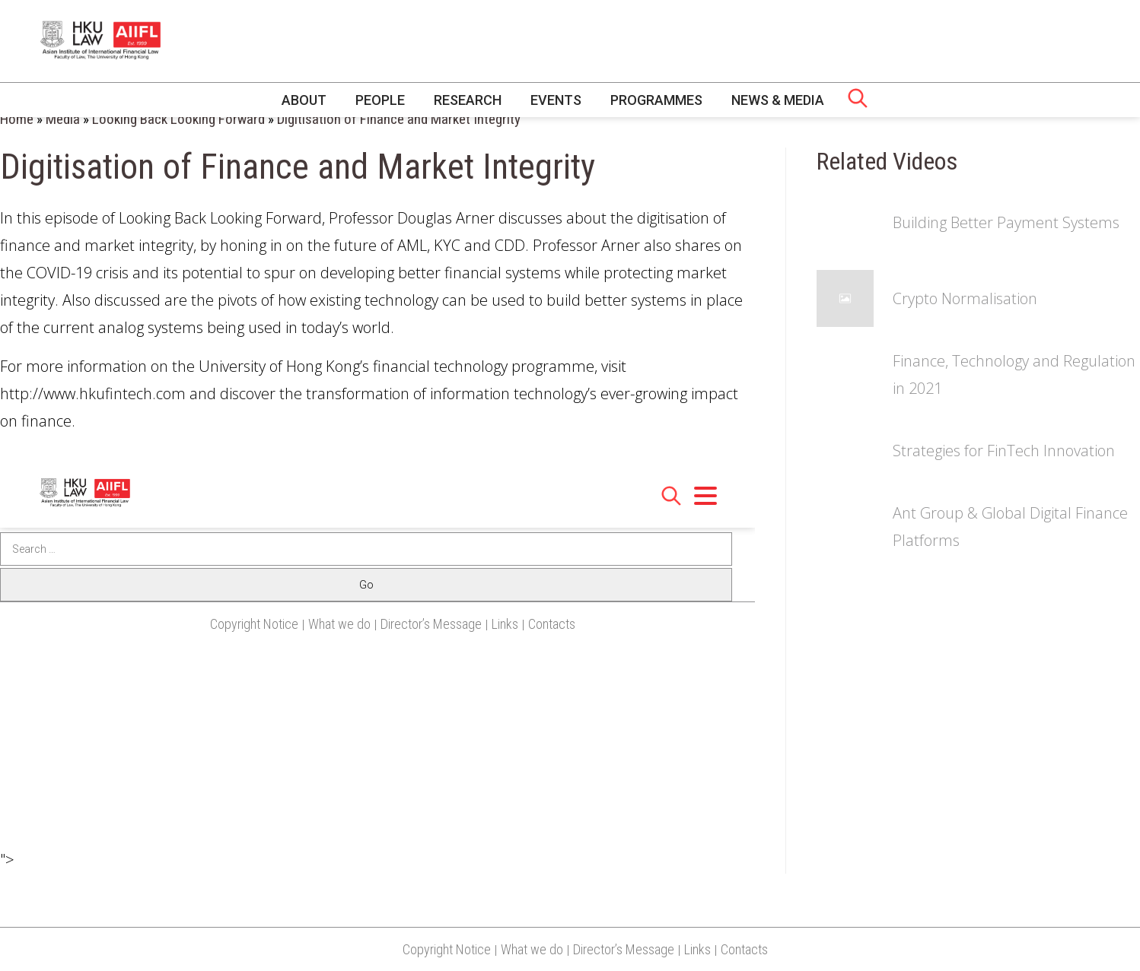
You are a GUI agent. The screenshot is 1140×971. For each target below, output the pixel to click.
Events (555, 100)
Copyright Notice (447, 949)
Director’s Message (623, 949)
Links (697, 949)
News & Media (777, 100)
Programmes (656, 100)
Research (468, 100)
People (380, 100)
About (304, 100)
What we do (532, 949)
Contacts (744, 949)
